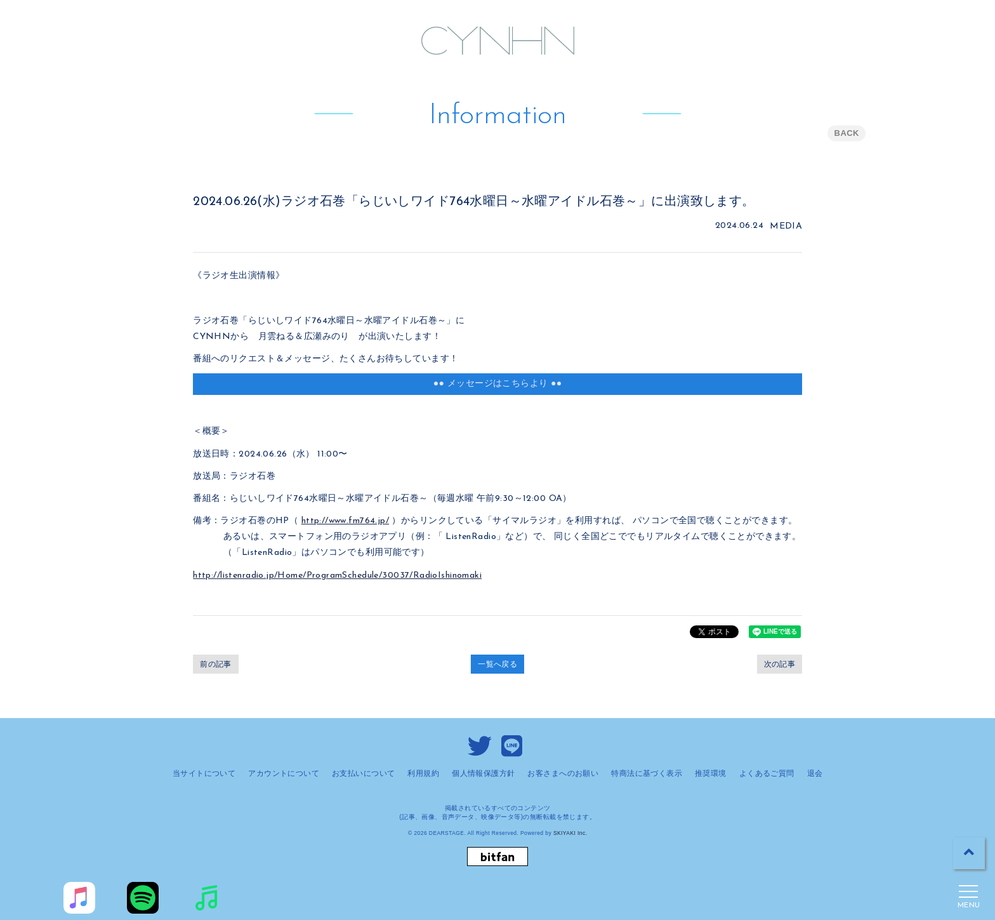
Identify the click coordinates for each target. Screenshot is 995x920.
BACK (846, 133)
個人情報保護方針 (483, 773)
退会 (815, 773)
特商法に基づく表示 (646, 773)
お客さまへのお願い (562, 773)
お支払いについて (363, 773)
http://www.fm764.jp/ (345, 521)
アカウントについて (283, 773)
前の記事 (216, 664)
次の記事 (780, 664)
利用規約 (423, 773)
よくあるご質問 (766, 773)
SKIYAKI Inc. (570, 833)
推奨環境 (711, 773)
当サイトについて (204, 773)
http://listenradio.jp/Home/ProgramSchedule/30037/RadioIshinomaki (337, 575)
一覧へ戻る (497, 664)
